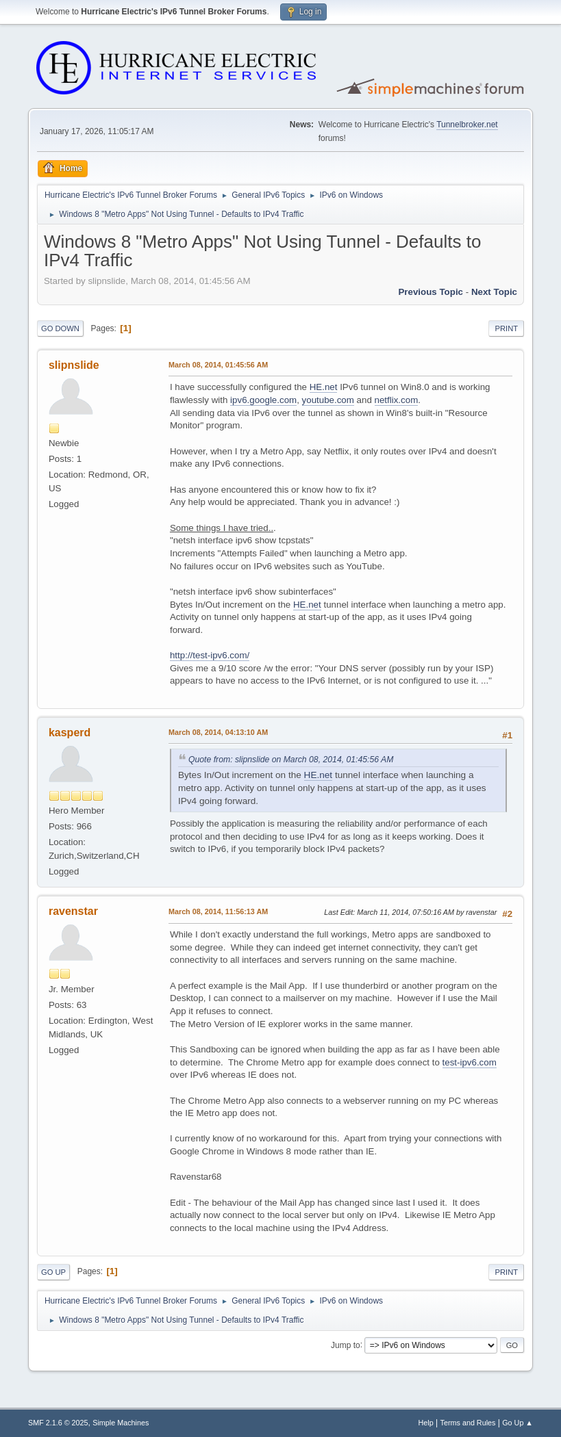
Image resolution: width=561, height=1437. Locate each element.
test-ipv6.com (469, 1062)
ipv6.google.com (263, 400)
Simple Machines (120, 1423)
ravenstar (73, 911)
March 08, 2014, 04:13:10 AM (218, 732)
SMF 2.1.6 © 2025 (58, 1423)
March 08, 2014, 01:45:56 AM (218, 365)
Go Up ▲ (517, 1423)
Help (426, 1423)
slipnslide (74, 365)
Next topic (494, 292)
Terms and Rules (468, 1423)
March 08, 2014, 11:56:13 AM (218, 911)
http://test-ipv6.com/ (209, 655)
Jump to (345, 1344)
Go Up (53, 1272)
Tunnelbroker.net (467, 124)
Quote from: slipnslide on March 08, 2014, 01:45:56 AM (290, 759)
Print (506, 328)
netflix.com (397, 400)
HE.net (324, 387)
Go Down (60, 328)
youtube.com (328, 400)
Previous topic (430, 292)
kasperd (69, 732)
